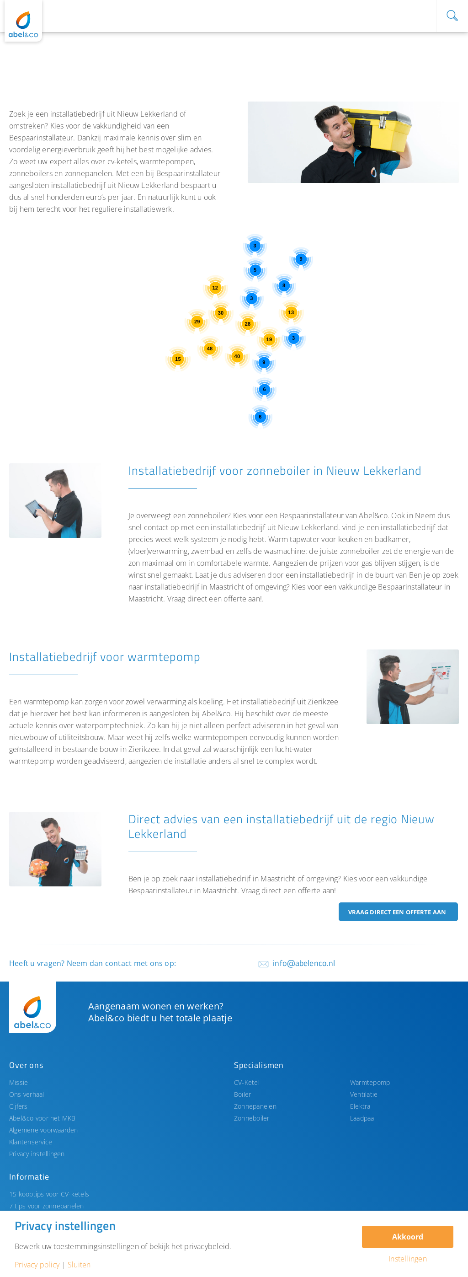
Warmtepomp (370, 1082)
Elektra (360, 1106)
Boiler (242, 1094)
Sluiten (79, 1264)
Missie (18, 1082)
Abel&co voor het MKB (42, 1118)
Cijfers (18, 1106)
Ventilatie (364, 1094)
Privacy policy (37, 1264)
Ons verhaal (26, 1094)
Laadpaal (363, 1118)
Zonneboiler (252, 1118)
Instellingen (407, 1258)
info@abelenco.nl (304, 963)
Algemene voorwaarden (43, 1130)
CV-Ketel (247, 1082)
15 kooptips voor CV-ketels (49, 1194)
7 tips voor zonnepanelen (46, 1206)
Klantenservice (30, 1141)
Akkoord (407, 1237)
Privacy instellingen (37, 1153)
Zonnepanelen (255, 1106)
